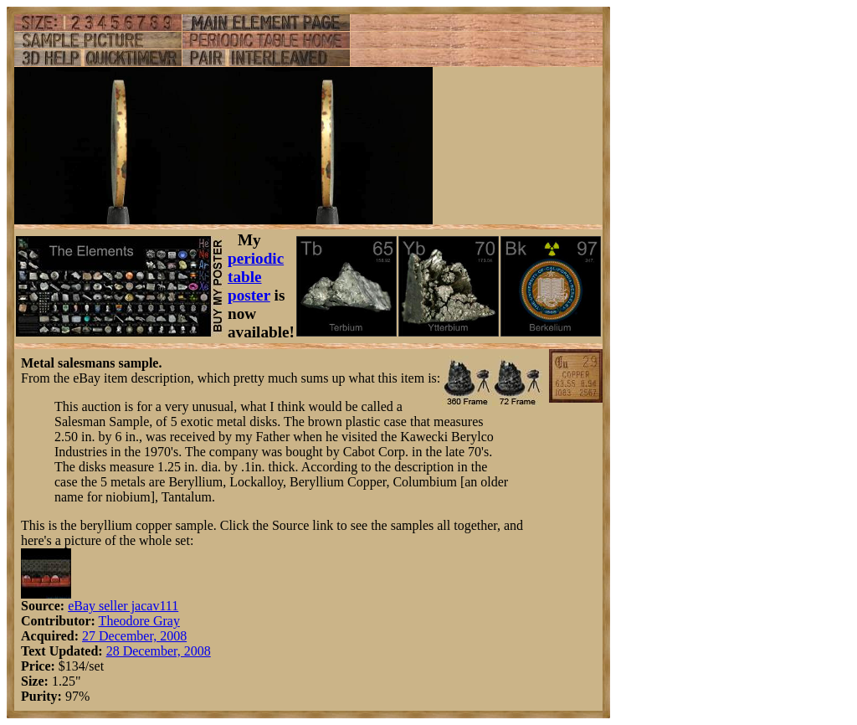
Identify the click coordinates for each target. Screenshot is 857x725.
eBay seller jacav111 (123, 606)
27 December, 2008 (134, 636)
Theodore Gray (139, 621)
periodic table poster (256, 276)
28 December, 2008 (158, 651)
